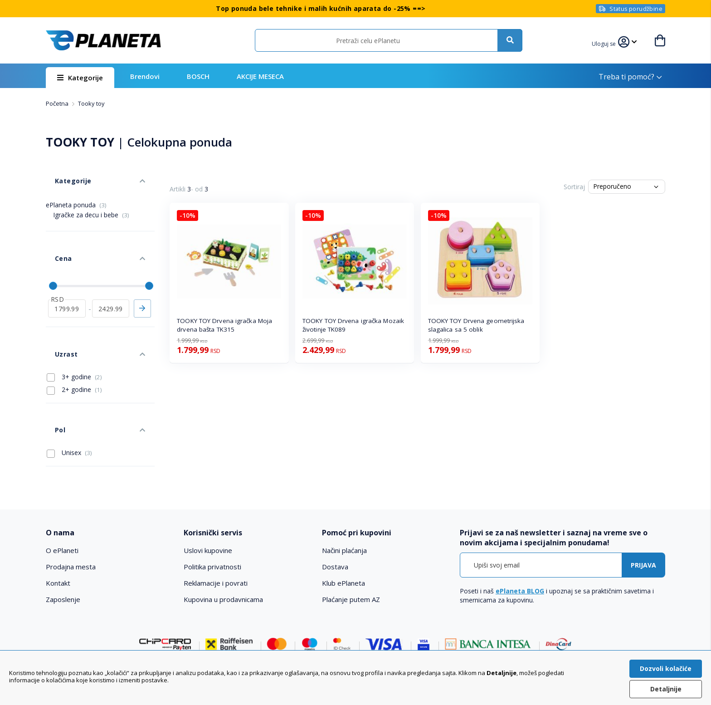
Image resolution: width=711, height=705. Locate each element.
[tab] (108, 474)
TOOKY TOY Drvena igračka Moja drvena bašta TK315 (224, 325)
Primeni (142, 277)
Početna (58, 103)
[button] (609, 42)
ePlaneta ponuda (76, 191)
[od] (67, 277)
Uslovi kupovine (208, 492)
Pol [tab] (51, 376)
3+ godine (74, 332)
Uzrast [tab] (57, 313)
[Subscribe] (643, 506)
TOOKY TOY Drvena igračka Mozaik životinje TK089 (353, 325)
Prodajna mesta (71, 508)
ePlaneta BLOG (520, 533)
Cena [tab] (54, 236)
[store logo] (103, 40)
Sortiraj (574, 186)
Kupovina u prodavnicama (223, 541)
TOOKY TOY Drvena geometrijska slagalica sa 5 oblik (476, 325)
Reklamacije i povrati (216, 524)
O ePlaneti (62, 492)
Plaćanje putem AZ (351, 541)
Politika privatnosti (212, 508)
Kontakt (58, 524)
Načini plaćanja (344, 492)
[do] (111, 277)
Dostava (335, 508)
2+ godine (74, 344)
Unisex (69, 394)
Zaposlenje (63, 541)
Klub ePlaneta (343, 524)
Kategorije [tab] (63, 171)
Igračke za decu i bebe (91, 201)
